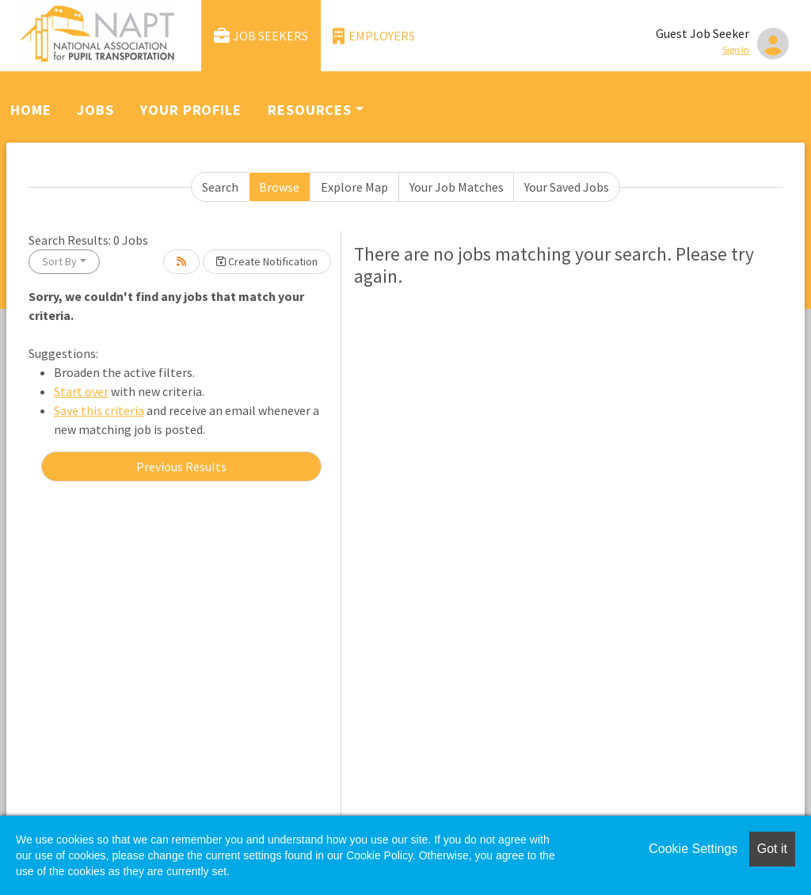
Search (220, 187)
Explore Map (354, 187)
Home (30, 110)
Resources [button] (310, 110)
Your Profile (191, 110)
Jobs (95, 110)
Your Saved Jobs (566, 187)
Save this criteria (99, 410)
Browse (279, 187)
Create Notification (267, 261)
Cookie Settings (693, 848)
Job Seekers (261, 36)
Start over (81, 391)
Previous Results (181, 466)
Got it (772, 848)
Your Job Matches (456, 187)
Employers (374, 36)
